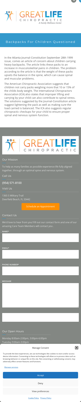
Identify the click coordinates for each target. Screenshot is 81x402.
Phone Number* (40, 271)
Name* (40, 238)
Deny (40, 383)
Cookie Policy (33, 398)
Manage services (11, 367)
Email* (40, 255)
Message (40, 296)
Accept (40, 375)
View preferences (40, 391)
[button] (76, 347)
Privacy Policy (45, 398)
